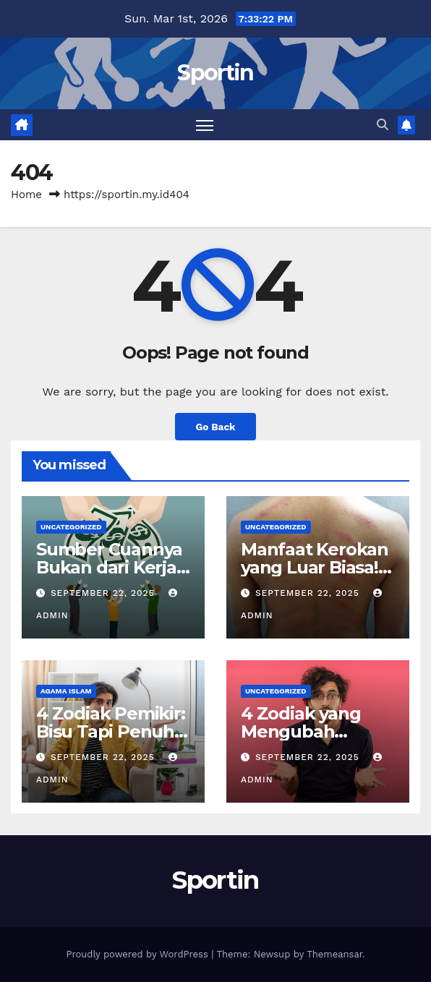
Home (26, 194)
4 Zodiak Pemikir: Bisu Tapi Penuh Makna (110, 731)
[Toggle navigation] (204, 124)
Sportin (215, 72)
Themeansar (334, 954)
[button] (382, 125)
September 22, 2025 (104, 593)
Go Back (215, 426)
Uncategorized (71, 527)
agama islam (66, 691)
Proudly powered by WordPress (138, 954)
